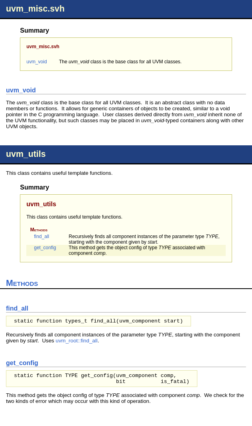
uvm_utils (26, 154)
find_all (41, 236)
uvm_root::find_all (76, 341)
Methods (38, 230)
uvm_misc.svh (35, 9)
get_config (45, 247)
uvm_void (36, 61)
